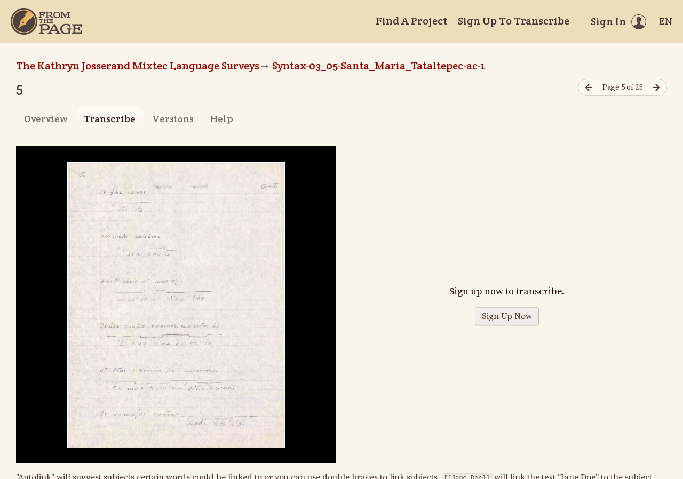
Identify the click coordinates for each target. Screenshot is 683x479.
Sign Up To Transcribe (513, 21)
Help (221, 119)
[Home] (46, 21)
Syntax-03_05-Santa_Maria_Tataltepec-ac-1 (378, 66)
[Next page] (657, 88)
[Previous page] (588, 88)
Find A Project (411, 21)
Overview (45, 119)
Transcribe (110, 119)
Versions (173, 119)
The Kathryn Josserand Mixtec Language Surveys (137, 66)
